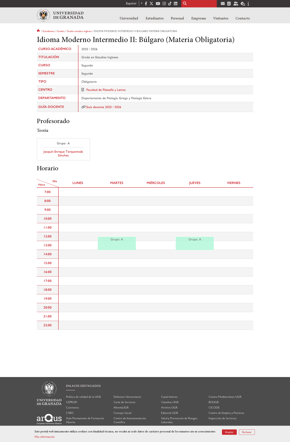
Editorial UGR (169, 413)
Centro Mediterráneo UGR (225, 397)
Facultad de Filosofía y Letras (106, 90)
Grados (61, 31)
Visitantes (220, 18)
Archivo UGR (169, 407)
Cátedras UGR (170, 402)
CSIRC (70, 413)
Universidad (129, 18)
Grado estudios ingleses (79, 31)
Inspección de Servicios (223, 418)
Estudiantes (154, 18)
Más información (45, 436)
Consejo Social (122, 413)
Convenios (72, 407)
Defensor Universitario (127, 397)
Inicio (39, 31)
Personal (177, 18)
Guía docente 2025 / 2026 (103, 107)
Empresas (198, 18)
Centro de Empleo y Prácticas (226, 413)
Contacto (242, 18)
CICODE (214, 407)
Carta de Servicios (124, 402)
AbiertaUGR (121, 407)
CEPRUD (71, 402)
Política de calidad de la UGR (83, 397)
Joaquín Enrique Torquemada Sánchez (63, 153)
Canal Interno (169, 397)
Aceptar (229, 432)
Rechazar (247, 432)
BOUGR (214, 402)
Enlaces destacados (83, 386)
